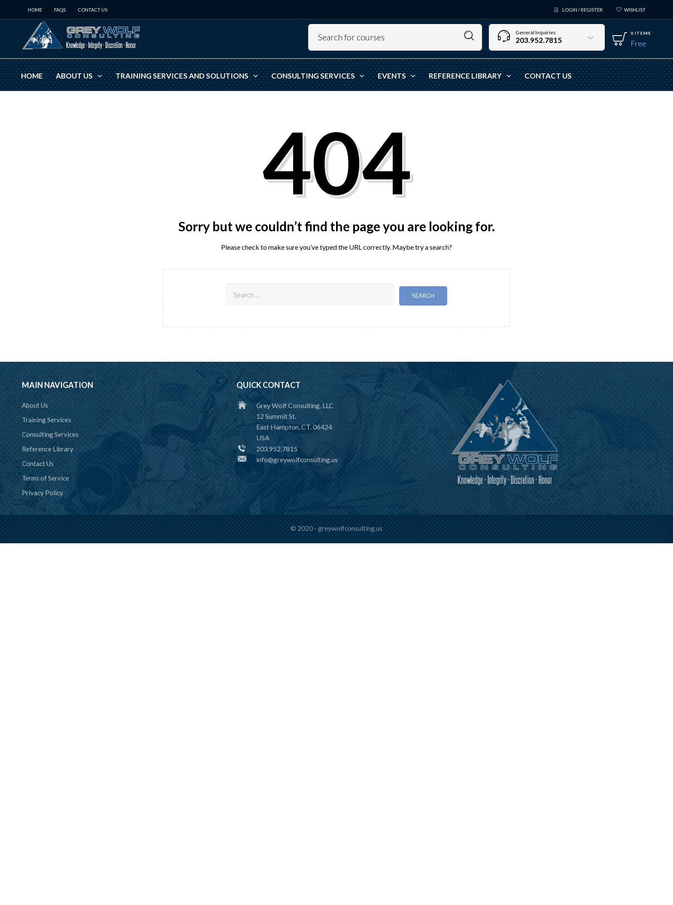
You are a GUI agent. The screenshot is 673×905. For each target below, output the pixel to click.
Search (469, 36)
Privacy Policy (42, 492)
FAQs (60, 9)
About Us (35, 404)
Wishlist (635, 9)
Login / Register (582, 9)
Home (35, 9)
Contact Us (92, 9)
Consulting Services (50, 433)
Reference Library (47, 448)
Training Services (46, 419)
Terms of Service (45, 477)
